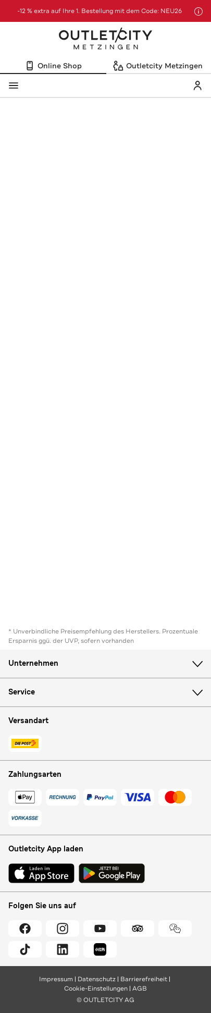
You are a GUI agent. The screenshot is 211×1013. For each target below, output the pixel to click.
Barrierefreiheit (143, 979)
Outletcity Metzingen (106, 39)
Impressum (56, 979)
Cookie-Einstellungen (96, 988)
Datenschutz (97, 979)
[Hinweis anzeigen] (198, 11)
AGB (139, 988)
